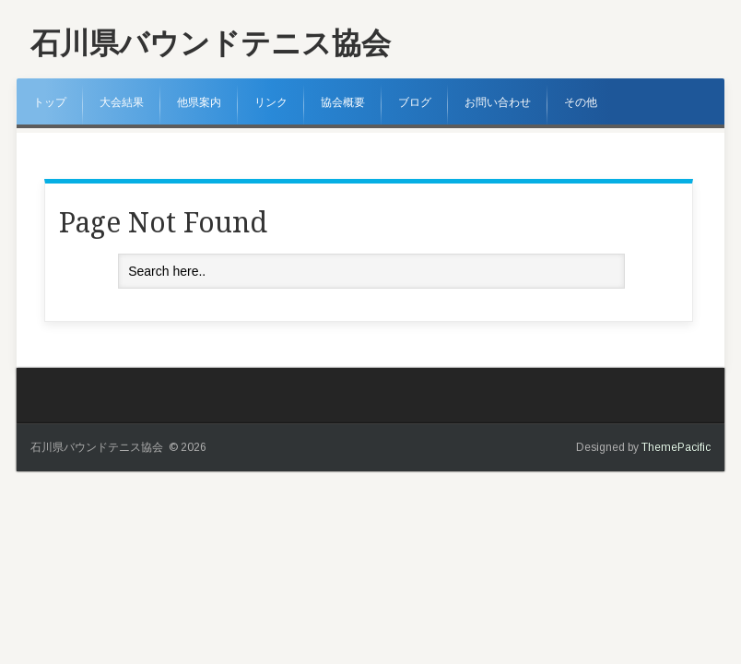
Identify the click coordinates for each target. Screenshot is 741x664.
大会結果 (122, 102)
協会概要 (343, 102)
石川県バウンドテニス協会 (210, 43)
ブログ (414, 102)
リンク (271, 102)
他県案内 (199, 102)
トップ (49, 102)
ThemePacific (676, 447)
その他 (580, 102)
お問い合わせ (498, 102)
